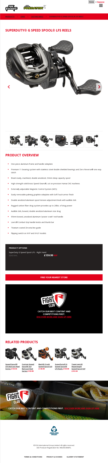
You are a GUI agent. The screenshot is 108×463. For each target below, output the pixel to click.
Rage (7, 6)
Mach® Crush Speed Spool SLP (45, 365)
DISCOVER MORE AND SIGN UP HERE (54, 317)
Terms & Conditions (33, 457)
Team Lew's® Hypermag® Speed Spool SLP (78, 366)
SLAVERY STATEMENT (75, 457)
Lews (22, 16)
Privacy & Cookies (54, 457)
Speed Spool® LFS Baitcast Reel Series (12, 366)
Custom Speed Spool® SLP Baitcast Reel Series (28, 367)
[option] (54, 68)
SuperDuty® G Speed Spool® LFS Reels (61, 366)
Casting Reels (37, 16)
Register (100, 2)
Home (91, 2)
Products (9, 16)
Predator (28, 6)
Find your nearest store (54, 277)
